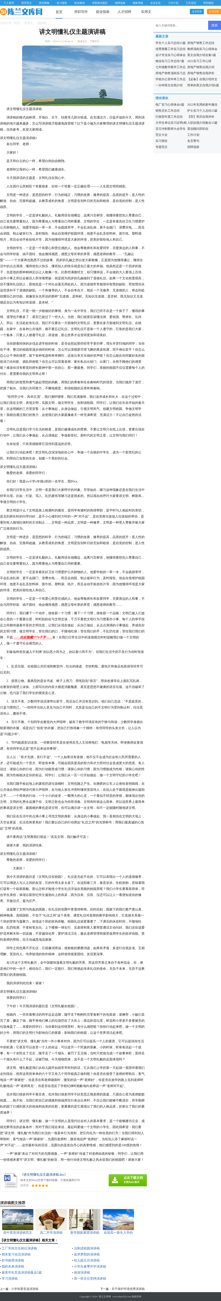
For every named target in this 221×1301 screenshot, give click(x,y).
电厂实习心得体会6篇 (170, 104)
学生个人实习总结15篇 (171, 43)
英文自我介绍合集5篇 (201, 55)
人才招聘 (124, 12)
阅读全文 (82, 41)
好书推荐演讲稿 (13, 1260)
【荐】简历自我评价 (200, 116)
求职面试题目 (100, 2)
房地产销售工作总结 (200, 43)
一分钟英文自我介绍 (169, 85)
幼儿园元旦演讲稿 (87, 1260)
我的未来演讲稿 (13, 1266)
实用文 (146, 12)
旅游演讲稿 (82, 1272)
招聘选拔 (120, 2)
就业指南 (102, 12)
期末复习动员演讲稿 (16, 1254)
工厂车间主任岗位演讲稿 (19, 1248)
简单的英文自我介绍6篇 (203, 85)
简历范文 (26, 2)
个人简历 (9, 2)
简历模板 (44, 2)
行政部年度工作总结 (169, 116)
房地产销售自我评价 (200, 73)
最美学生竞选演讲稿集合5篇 (22, 1272)
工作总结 (191, 2)
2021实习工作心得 (199, 61)
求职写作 (81, 12)
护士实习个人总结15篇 (202, 110)
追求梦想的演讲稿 (87, 1254)
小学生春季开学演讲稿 (90, 1266)
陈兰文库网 (105, 1296)
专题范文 (162, 147)
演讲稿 (41, 23)
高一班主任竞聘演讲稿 (90, 1278)
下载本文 (94, 41)
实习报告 (62, 2)
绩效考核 (138, 2)
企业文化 (155, 2)
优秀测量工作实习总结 (171, 49)
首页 (59, 12)
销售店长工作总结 (168, 110)
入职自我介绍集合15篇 (202, 122)
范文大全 (162, 134)
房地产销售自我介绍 (200, 67)
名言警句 (193, 140)
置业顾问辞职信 (197, 128)
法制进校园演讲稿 (87, 1248)
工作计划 (173, 2)
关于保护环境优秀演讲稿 (128, 1289)
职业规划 (79, 2)
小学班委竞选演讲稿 (24, 1289)
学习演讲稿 (10, 1278)
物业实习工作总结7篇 (170, 61)
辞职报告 (208, 2)
